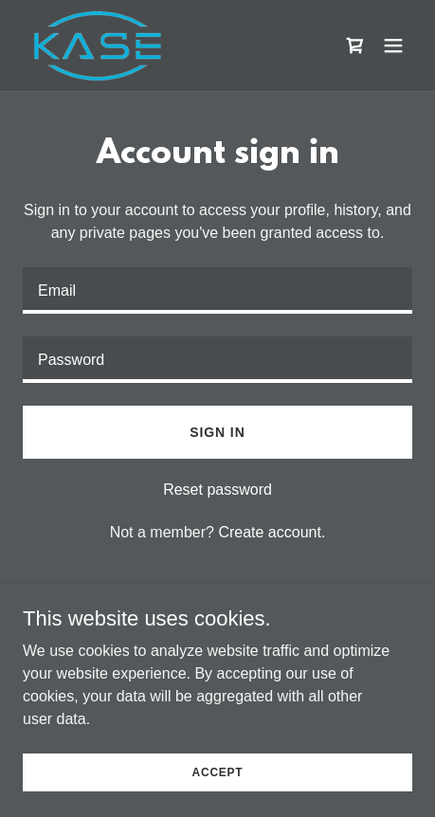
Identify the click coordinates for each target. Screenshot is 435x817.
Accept (218, 798)
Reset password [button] (217, 489)
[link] (98, 45)
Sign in (217, 432)
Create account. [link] (271, 532)
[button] (393, 45)
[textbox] (217, 290)
